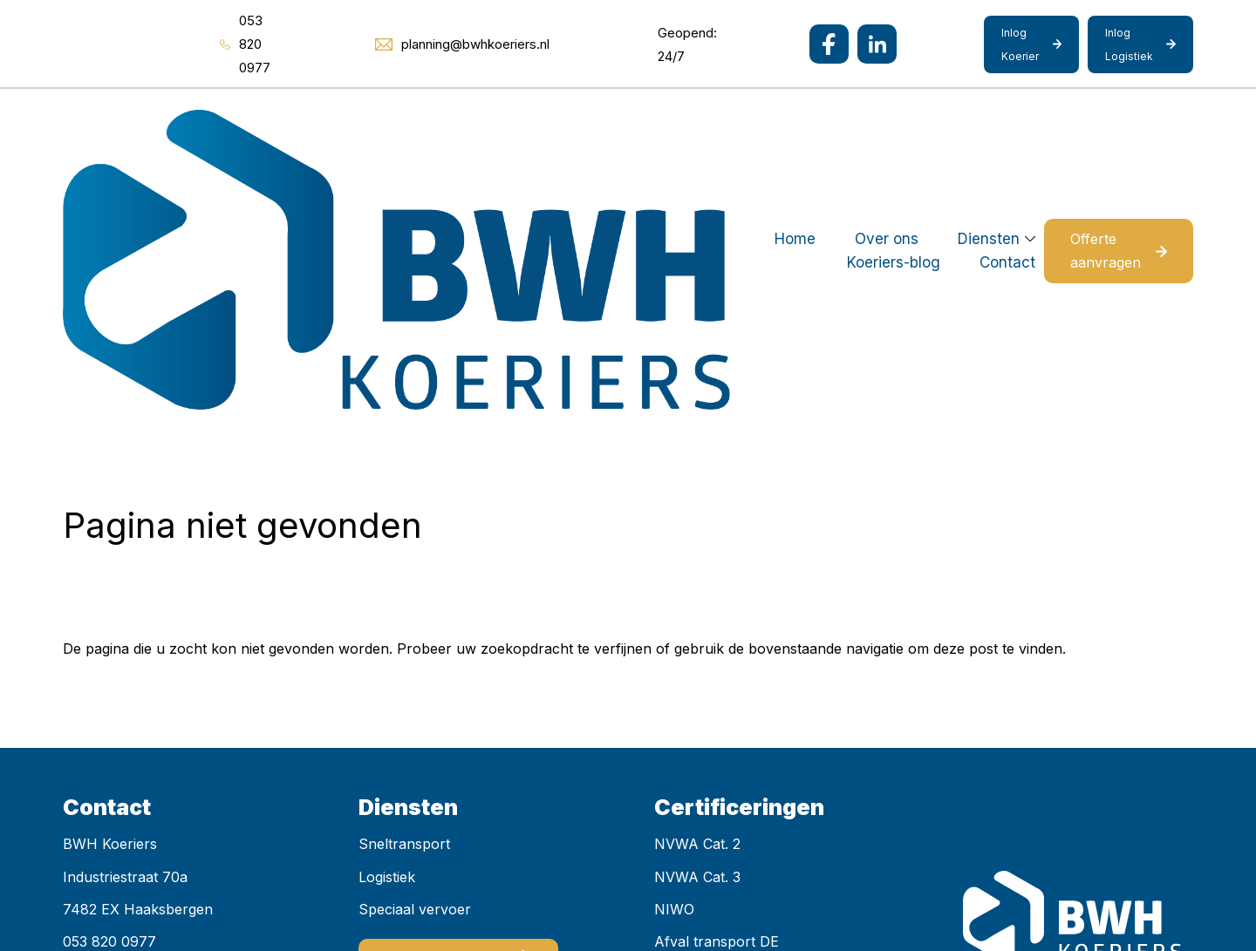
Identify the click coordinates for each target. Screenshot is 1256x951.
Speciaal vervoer (414, 650)
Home (383, 121)
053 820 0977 (109, 682)
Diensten (577, 121)
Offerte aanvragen (1080, 121)
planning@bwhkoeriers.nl (147, 715)
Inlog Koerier (1020, 44)
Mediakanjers (421, 888)
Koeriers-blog (709, 121)
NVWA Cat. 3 (697, 618)
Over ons (475, 121)
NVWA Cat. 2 (697, 585)
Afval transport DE (716, 682)
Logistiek (386, 618)
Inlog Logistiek (1129, 44)
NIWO (674, 650)
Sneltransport (404, 585)
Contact (823, 121)
